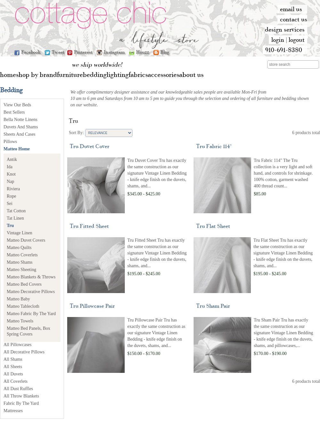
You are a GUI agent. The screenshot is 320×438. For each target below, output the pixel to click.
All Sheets (13, 366)
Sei (9, 203)
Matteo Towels (20, 321)
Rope (11, 196)
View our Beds (17, 104)
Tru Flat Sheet (213, 226)
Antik (12, 159)
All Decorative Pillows (24, 352)
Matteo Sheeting (21, 269)
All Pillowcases (18, 344)
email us (291, 9)
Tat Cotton (16, 210)
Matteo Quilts (19, 247)
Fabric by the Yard (21, 403)
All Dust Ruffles (18, 388)
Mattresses (13, 410)
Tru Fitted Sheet (89, 226)
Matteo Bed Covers (24, 284)
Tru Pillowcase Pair (92, 305)
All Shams (13, 359)
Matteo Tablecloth (23, 306)
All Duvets (13, 374)
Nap (10, 181)
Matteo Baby (18, 299)
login (277, 39)
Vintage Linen (19, 232)
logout (297, 39)
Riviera (13, 188)
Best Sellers (14, 112)
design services (285, 29)
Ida (9, 166)
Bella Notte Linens (20, 119)
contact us (293, 19)
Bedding (11, 90)
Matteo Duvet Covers (26, 240)
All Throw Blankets (21, 396)
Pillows (10, 141)
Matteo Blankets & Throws (31, 277)
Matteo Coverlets (22, 255)
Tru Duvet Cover (89, 146)
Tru (10, 225)
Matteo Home (17, 149)
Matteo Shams (20, 262)
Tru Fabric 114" (214, 146)
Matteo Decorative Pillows (31, 291)
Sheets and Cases (20, 134)
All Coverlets (16, 381)
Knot (11, 174)
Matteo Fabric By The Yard (31, 313)
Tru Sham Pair (213, 305)
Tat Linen (15, 218)
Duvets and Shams (21, 127)
